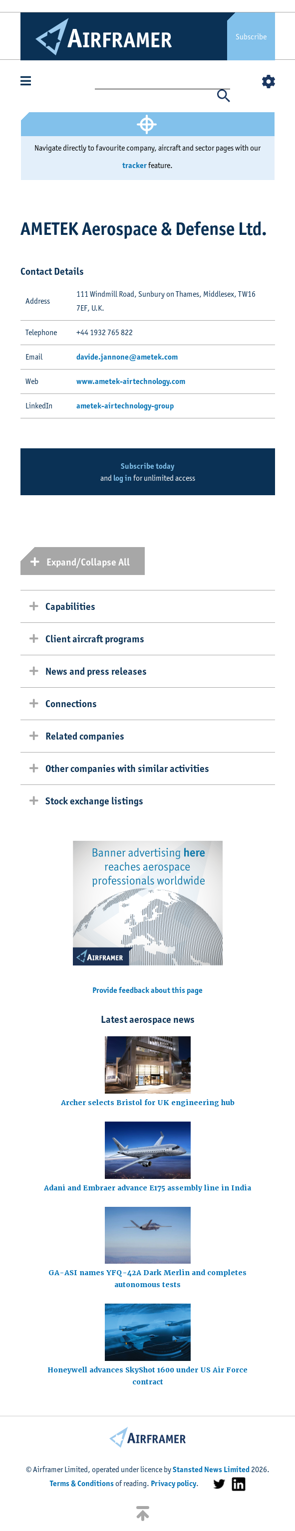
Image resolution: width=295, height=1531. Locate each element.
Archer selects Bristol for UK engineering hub (148, 1102)
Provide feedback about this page (147, 990)
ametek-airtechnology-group (125, 405)
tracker (134, 165)
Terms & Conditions (82, 1483)
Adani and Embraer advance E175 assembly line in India (147, 1187)
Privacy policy (173, 1483)
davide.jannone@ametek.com (127, 357)
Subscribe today (147, 466)
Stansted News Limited (211, 1469)
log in (122, 478)
